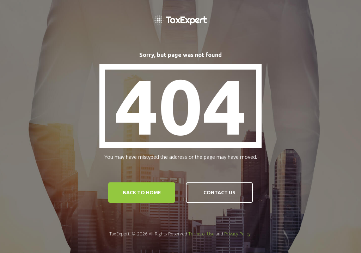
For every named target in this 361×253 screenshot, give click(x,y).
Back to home (142, 192)
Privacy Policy (237, 234)
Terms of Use (201, 234)
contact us (219, 192)
